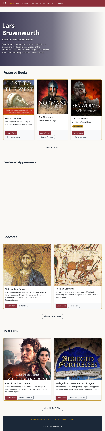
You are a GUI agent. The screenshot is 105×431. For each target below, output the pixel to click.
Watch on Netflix (25, 397)
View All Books (52, 147)
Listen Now (23, 306)
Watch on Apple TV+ (77, 397)
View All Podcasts (52, 316)
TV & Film (34, 3)
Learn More (11, 133)
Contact (61, 3)
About (54, 3)
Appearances (45, 3)
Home (11, 3)
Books (18, 3)
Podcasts (25, 3)
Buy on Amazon (13, 137)
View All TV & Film (52, 408)
